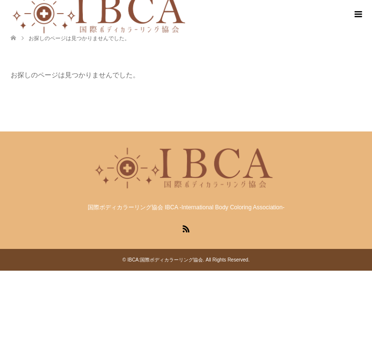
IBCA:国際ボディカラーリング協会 (165, 259)
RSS (186, 228)
